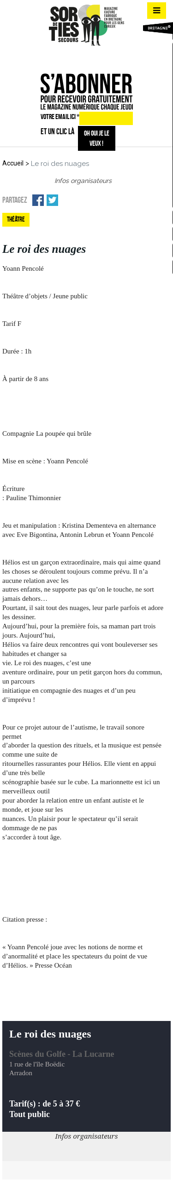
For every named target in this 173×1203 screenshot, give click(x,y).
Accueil (13, 163)
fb (69, 57)
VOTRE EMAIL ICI (60, 116)
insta (85, 57)
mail (101, 57)
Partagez (14, 200)
